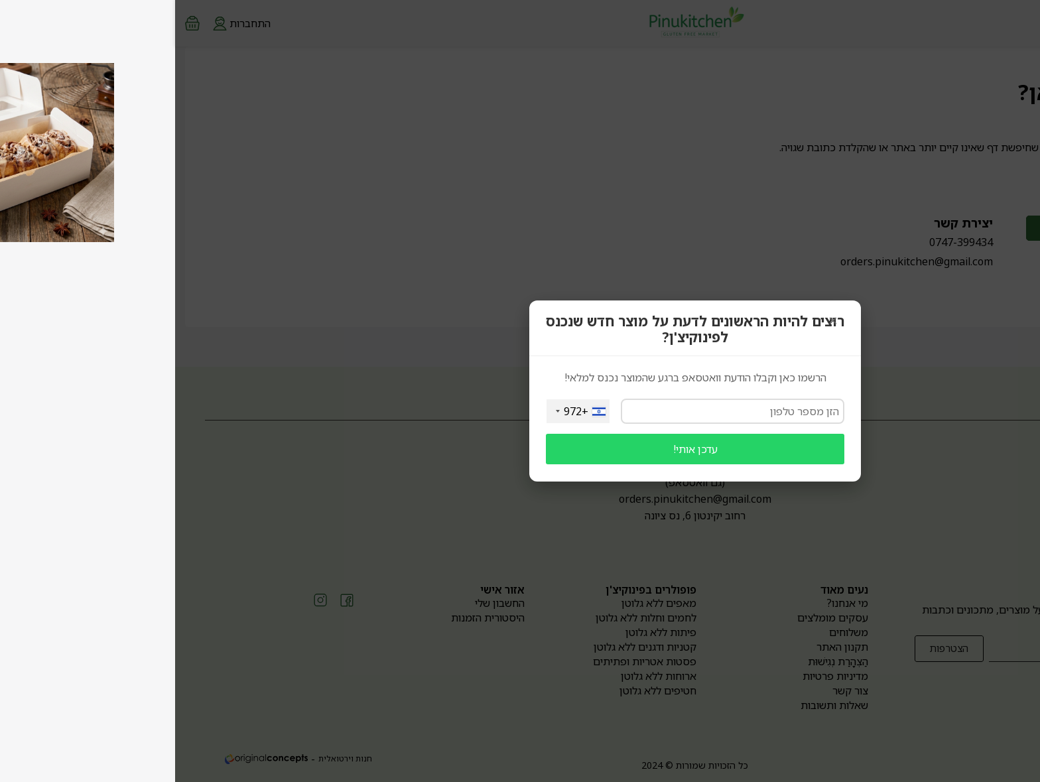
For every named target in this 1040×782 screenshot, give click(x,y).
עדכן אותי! (520, 449)
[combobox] (402, 411)
